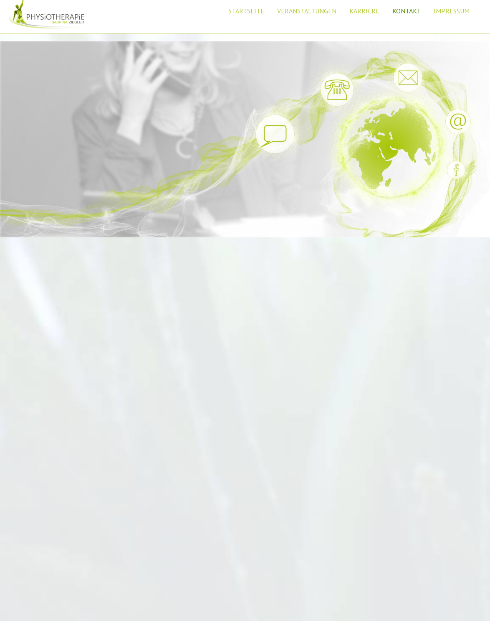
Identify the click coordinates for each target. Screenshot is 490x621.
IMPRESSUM (452, 11)
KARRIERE (364, 11)
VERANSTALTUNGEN (306, 11)
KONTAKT (406, 11)
